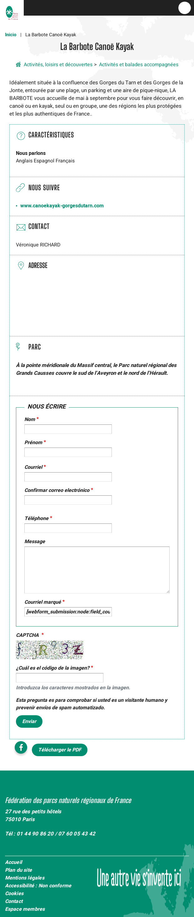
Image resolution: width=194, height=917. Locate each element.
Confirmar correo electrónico (56, 490)
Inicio (10, 34)
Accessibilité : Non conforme (38, 886)
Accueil (13, 862)
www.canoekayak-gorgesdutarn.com (62, 206)
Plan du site (18, 870)
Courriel (33, 467)
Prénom (33, 442)
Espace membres (25, 909)
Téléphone (36, 518)
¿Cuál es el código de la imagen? (52, 668)
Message (34, 541)
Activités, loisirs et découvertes (58, 64)
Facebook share (21, 747)
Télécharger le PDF (59, 750)
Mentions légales (24, 878)
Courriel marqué (42, 602)
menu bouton (184, 8)
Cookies (14, 893)
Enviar (29, 721)
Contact (13, 901)
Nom (29, 419)
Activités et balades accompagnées (138, 64)
